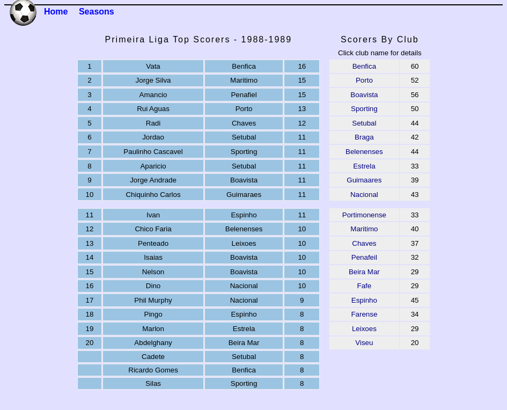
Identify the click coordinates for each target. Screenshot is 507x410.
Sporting (364, 109)
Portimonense (364, 215)
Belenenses (364, 152)
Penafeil (364, 257)
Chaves (364, 243)
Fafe (364, 286)
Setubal (364, 123)
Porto (364, 80)
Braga (364, 137)
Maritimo (364, 229)
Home (56, 11)
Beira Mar (364, 272)
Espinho (364, 300)
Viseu (364, 343)
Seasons (96, 11)
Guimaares (364, 180)
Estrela (364, 166)
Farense (364, 314)
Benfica (364, 66)
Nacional (364, 195)
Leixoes (364, 329)
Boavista (364, 95)
